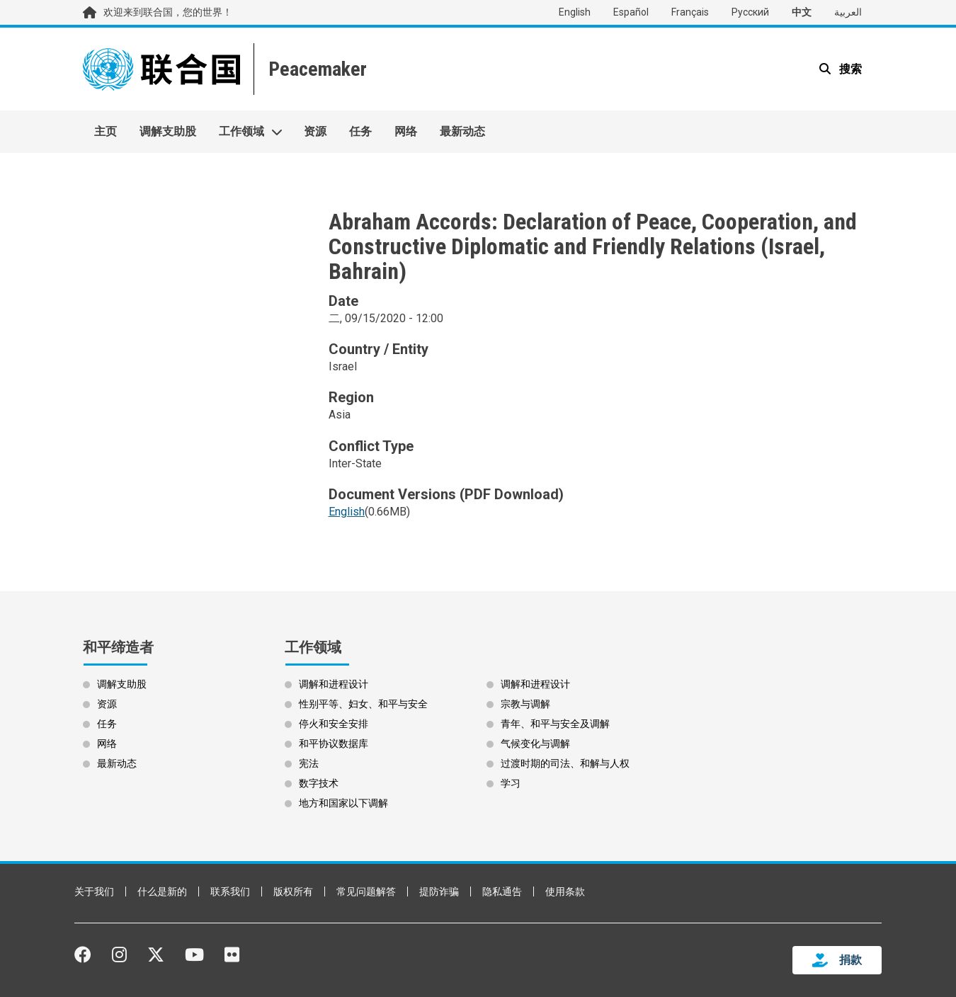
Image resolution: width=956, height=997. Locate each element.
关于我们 (94, 891)
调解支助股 (168, 131)
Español (631, 12)
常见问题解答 (366, 891)
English (575, 12)
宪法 (309, 763)
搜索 (849, 69)
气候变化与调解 (535, 743)
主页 (105, 131)
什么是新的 (162, 891)
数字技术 (318, 783)
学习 (510, 783)
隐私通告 (502, 891)
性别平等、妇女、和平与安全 (363, 704)
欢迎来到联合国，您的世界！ (167, 12)
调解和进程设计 (333, 684)
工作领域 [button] (241, 131)
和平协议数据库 (333, 743)
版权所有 (293, 891)
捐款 (850, 960)
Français (690, 12)
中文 (802, 12)
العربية (848, 12)
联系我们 (230, 891)
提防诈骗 (439, 891)
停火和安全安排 (333, 723)
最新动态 (462, 131)
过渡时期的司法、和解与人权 (565, 763)
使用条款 (565, 891)
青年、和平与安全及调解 (555, 723)
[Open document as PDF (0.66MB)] (347, 518)
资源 (315, 131)
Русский (750, 12)
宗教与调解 (525, 704)
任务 (360, 131)
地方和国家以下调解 (343, 803)
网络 (405, 131)
